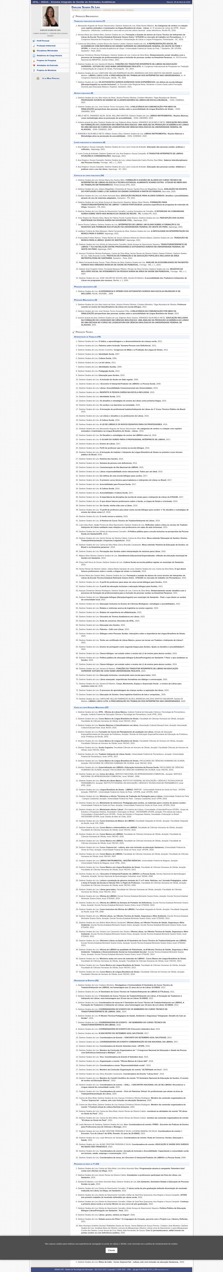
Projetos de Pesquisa (46, 60)
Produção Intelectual (46, 46)
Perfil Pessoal (43, 41)
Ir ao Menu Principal (51, 78)
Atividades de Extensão (47, 65)
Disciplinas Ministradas (47, 51)
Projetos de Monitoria (46, 70)
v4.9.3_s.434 (152, 1269)
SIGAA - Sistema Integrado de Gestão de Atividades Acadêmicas (78, 2)
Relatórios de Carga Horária (49, 56)
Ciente (111, 1250)
